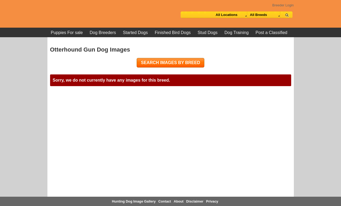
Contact (164, 201)
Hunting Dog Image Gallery (134, 201)
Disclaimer (195, 201)
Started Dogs (135, 32)
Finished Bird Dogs (173, 32)
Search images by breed (170, 62)
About (179, 201)
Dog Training (237, 32)
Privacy (212, 201)
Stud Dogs (208, 32)
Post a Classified (271, 32)
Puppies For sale (67, 32)
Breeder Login (283, 5)
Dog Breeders (103, 32)
